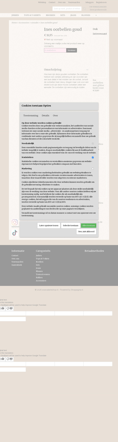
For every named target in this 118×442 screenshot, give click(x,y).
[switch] (93, 149)
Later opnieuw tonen (48, 231)
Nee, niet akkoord (86, 237)
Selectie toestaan (70, 231)
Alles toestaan (88, 231)
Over (55, 121)
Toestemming (30, 121)
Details (45, 121)
